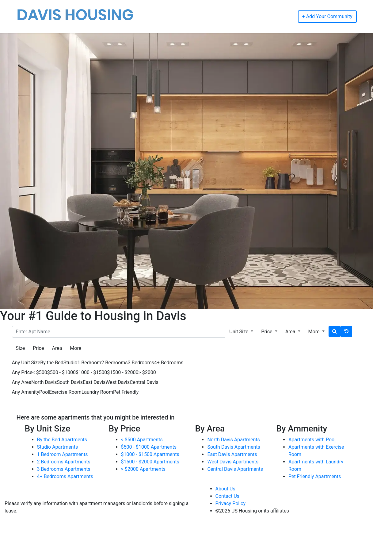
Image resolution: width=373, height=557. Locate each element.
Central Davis (144, 382)
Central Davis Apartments (235, 469)
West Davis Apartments (232, 462)
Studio (70, 363)
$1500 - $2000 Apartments (150, 462)
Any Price (22, 372)
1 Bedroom (89, 363)
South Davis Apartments (233, 447)
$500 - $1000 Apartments (149, 447)
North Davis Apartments (233, 440)
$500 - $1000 (61, 372)
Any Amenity (25, 392)
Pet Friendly (126, 392)
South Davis (70, 382)
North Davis (44, 382)
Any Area (22, 382)
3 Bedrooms (141, 363)
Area (57, 348)
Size (20, 348)
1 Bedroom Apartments (62, 454)
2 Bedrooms (114, 363)
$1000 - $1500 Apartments (150, 454)
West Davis (117, 382)
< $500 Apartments (142, 440)
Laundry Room (97, 392)
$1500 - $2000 (122, 372)
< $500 (39, 372)
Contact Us (227, 496)
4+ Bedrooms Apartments (65, 476)
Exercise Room (65, 392)
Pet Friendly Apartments (314, 476)
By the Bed (51, 363)
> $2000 (147, 372)
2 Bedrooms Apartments (63, 462)
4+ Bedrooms (168, 363)
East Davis (94, 382)
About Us (225, 489)
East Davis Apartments (232, 454)
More (75, 348)
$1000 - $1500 (91, 372)
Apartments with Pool (312, 440)
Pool (44, 392)
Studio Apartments (57, 447)
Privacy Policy (230, 503)
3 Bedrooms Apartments (63, 469)
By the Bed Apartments (62, 440)
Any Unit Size (26, 363)
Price (38, 348)
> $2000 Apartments (143, 469)
